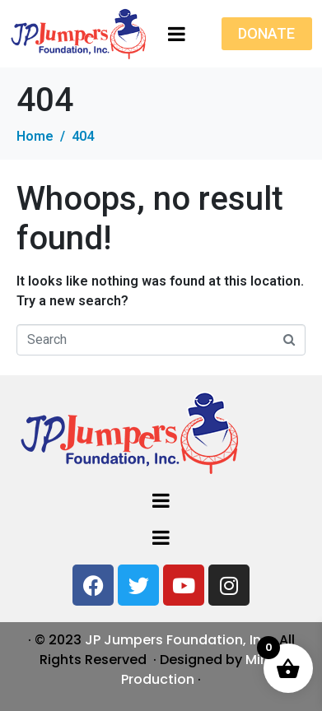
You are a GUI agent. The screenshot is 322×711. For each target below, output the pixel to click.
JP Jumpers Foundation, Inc (177, 639)
